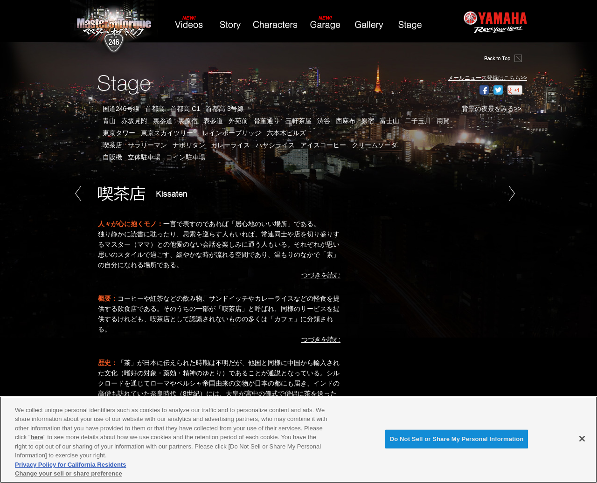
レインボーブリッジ (231, 133)
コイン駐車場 (185, 157)
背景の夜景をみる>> (491, 108)
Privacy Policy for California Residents (70, 464)
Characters (277, 27)
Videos (189, 27)
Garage (326, 27)
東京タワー (119, 133)
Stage (409, 27)
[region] (298, 439)
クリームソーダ (374, 145)
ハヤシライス (275, 145)
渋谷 (323, 120)
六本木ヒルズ (286, 133)
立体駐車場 (144, 157)
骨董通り (267, 120)
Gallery (368, 27)
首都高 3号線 (225, 108)
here (37, 437)
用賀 (443, 120)
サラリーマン (147, 145)
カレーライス (230, 145)
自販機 (112, 157)
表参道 (213, 120)
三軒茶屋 (298, 120)
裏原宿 (188, 120)
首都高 (155, 108)
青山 (109, 120)
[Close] (582, 438)
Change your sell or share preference (68, 473)
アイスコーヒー (323, 145)
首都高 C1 (185, 108)
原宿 (367, 120)
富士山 (389, 120)
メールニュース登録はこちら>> (487, 78)
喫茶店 (112, 145)
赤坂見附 (134, 120)
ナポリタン (189, 145)
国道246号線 (121, 108)
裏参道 (163, 120)
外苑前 (238, 120)
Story (230, 27)
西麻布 (345, 120)
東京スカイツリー (169, 133)
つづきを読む (320, 275)
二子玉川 (418, 120)
